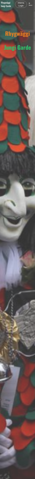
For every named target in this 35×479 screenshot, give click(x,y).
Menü (30, 4)
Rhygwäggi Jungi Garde (6, 4)
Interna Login (21, 4)
